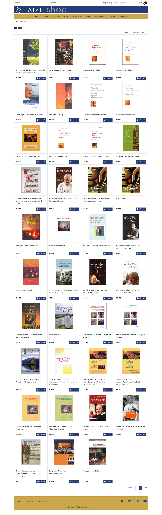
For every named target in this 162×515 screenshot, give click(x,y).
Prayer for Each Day (56, 115)
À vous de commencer (57, 245)
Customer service (41, 501)
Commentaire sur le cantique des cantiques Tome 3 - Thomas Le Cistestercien (27, 473)
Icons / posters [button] (100, 16)
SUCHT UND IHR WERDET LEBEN (127, 156)
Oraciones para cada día (24, 290)
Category (23, 21)
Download (123, 16)
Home (16, 21)
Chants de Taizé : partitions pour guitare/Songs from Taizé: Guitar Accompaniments (94, 381)
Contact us (29, 501)
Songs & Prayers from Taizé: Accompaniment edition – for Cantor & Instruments (63, 381)
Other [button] (113, 16)
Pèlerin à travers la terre (58, 156)
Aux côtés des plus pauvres (125, 115)
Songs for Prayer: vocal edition (60, 70)
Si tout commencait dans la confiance (96, 156)
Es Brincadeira (121, 198)
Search (53, 3)
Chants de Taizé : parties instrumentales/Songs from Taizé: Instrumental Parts (128, 381)
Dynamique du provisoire (91, 70)
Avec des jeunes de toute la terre (94, 115)
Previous (131, 488)
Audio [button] (88, 16)
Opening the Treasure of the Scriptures (96, 245)
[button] (143, 3)
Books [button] (37, 16)
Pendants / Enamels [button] (61, 16)
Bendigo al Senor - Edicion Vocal (27, 245)
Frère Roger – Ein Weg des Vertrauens (29, 115)
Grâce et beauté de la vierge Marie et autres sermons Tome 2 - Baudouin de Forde (29, 201)
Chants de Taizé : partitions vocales (28, 156)
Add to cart (41, 78)
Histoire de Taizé (55, 335)
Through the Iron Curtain (91, 471)
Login (115, 3)
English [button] (105, 3)
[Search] (32, 3)
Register (122, 3)
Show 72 (126, 32)
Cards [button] (46, 16)
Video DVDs (77, 16)
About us (20, 501)
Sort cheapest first (139, 32)
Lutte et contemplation (124, 70)
